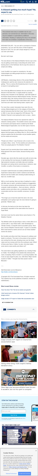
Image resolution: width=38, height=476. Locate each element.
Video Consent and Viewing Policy (18, 467)
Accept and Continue (24, 473)
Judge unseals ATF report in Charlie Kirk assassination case (17, 299)
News (2, 6)
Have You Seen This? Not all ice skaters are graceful (16, 290)
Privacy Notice (8, 419)
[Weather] (22, 1)
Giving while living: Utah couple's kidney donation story (16, 364)
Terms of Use (22, 464)
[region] (19, 462)
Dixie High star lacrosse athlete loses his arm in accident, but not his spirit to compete (18, 388)
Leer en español (33, 24)
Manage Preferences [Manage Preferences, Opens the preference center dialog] (11, 473)
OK (36, 450)
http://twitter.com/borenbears (9, 272)
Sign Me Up (14, 415)
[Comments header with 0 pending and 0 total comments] (19, 309)
